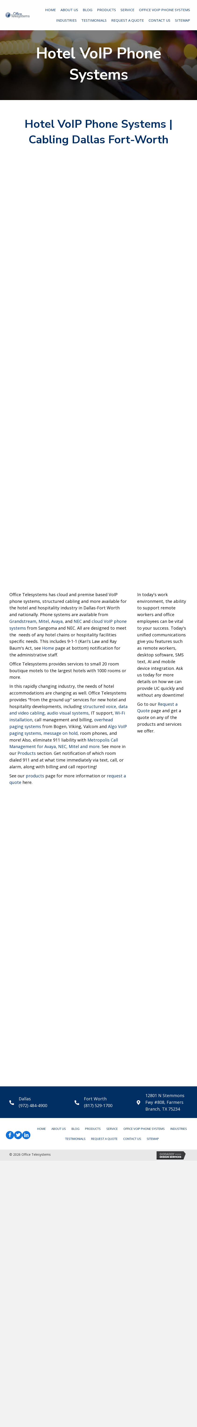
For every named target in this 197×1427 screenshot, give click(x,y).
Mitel (44, 887)
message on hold (60, 999)
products (35, 1042)
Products (27, 1019)
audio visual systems (68, 979)
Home (48, 914)
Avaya (57, 887)
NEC (78, 887)
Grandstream (22, 887)
